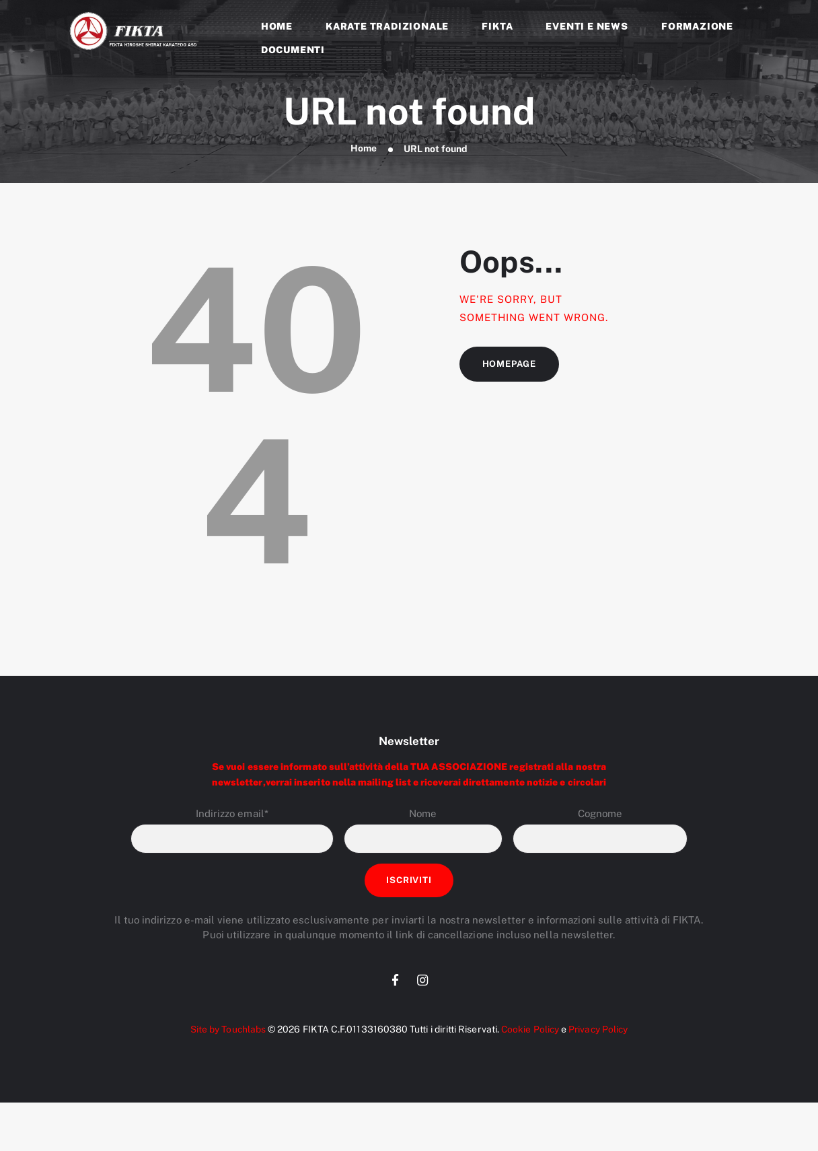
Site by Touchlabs (225, 1031)
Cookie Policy (529, 1031)
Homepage (510, 364)
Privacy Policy (599, 1031)
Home (363, 148)
